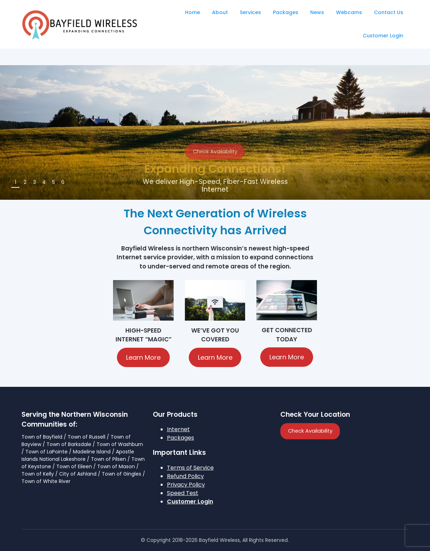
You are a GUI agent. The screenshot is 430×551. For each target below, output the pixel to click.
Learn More (143, 357)
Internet (178, 429)
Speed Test (182, 493)
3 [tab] (34, 182)
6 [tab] (62, 182)
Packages (285, 12)
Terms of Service (190, 468)
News (317, 12)
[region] (215, 132)
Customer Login (383, 35)
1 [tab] (15, 182)
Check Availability (215, 151)
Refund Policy (185, 476)
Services (250, 12)
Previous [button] (401, 185)
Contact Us (388, 12)
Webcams (349, 12)
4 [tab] (44, 182)
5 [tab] (53, 182)
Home (192, 12)
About (220, 12)
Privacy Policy (186, 485)
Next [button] (415, 185)
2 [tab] (25, 182)
